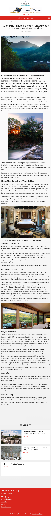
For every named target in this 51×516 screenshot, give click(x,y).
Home (2, 21)
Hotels (29, 31)
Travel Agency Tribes (37, 514)
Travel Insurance (6, 507)
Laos (21, 31)
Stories (8, 21)
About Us (4, 502)
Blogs (3, 504)
